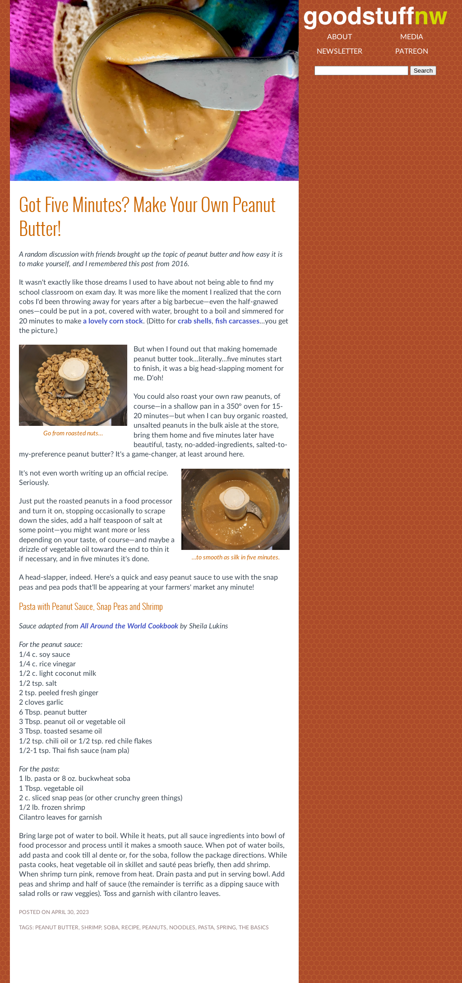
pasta (206, 927)
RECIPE (130, 927)
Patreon (411, 51)
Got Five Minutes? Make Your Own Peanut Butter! (147, 216)
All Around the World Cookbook (129, 626)
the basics (254, 927)
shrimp (91, 927)
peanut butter (57, 927)
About (339, 37)
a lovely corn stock (113, 321)
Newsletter (339, 51)
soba (111, 927)
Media (411, 37)
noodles (182, 927)
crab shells (195, 321)
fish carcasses (237, 321)
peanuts (154, 927)
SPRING (226, 927)
